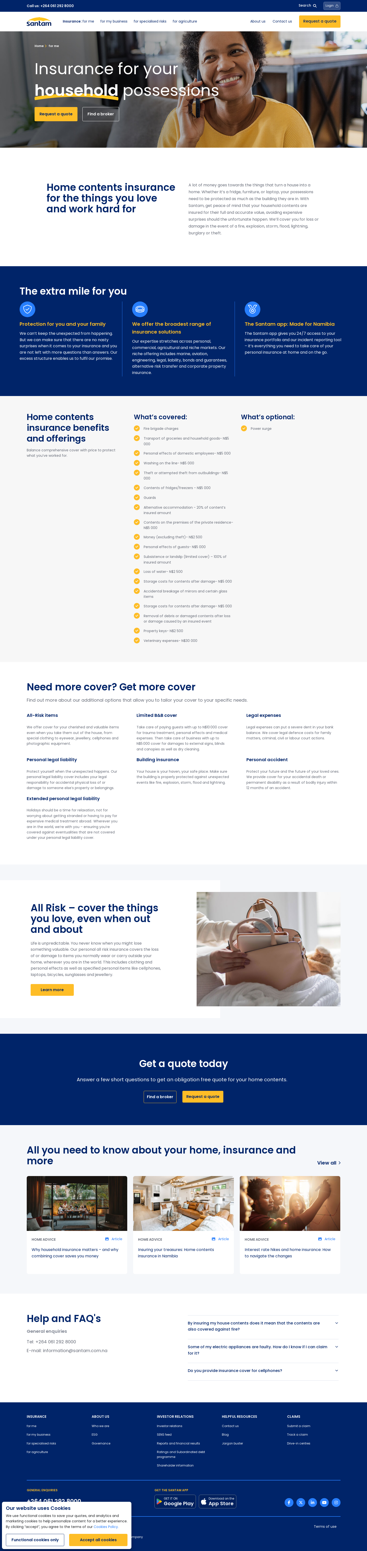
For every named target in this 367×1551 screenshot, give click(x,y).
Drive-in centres (298, 1443)
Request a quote (319, 22)
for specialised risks (150, 22)
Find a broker (101, 114)
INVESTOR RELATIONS (175, 1416)
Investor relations (169, 1426)
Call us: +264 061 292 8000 (50, 5)
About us (258, 22)
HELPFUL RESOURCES (239, 1416)
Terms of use (325, 1527)
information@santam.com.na (75, 1351)
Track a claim (297, 1434)
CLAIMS (293, 1416)
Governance (101, 1443)
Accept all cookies (98, 1540)
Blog (225, 1434)
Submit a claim (298, 1426)
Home (39, 46)
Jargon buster (232, 1443)
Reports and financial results (178, 1443)
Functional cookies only (35, 1540)
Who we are (100, 1426)
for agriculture (185, 22)
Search (307, 6)
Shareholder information (175, 1465)
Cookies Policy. (106, 1527)
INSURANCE (36, 1416)
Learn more (52, 990)
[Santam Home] (39, 21)
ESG (95, 1434)
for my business (113, 22)
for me (78, 22)
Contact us (282, 22)
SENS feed (164, 1434)
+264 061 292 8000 (55, 1342)
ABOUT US (100, 1416)
